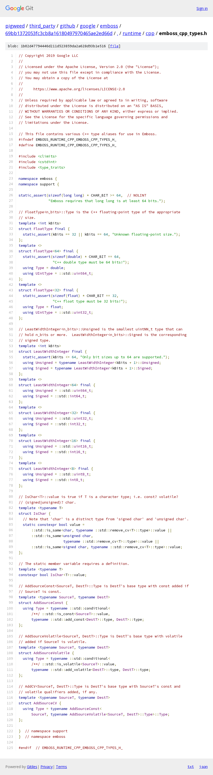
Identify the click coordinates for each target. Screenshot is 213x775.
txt (190, 766)
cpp (150, 33)
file (114, 46)
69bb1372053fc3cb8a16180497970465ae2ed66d (58, 33)
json (203, 766)
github (67, 26)
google (87, 26)
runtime (132, 33)
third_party (42, 26)
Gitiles (32, 766)
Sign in (202, 8)
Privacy (46, 766)
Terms (61, 766)
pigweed (15, 26)
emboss (109, 26)
